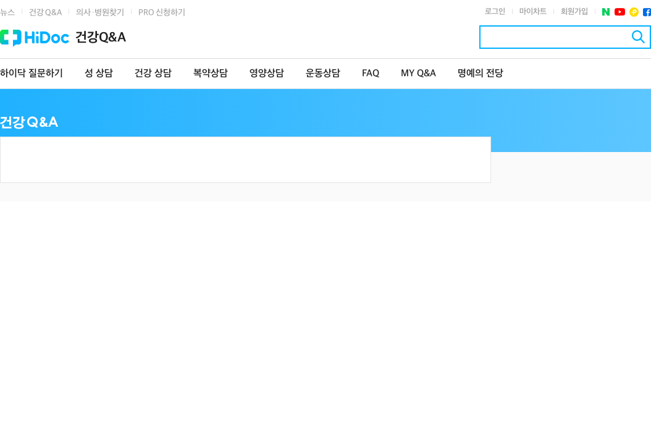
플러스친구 (634, 12)
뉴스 (7, 12)
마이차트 (533, 12)
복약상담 (210, 74)
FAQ (370, 74)
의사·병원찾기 (100, 12)
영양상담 (267, 74)
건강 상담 (153, 74)
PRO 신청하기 (161, 12)
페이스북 (647, 12)
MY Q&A (418, 74)
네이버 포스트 (606, 12)
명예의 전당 (480, 74)
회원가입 (574, 12)
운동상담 (323, 74)
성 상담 (99, 74)
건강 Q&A (45, 12)
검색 (638, 36)
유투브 (620, 12)
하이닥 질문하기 (31, 74)
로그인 (495, 12)
